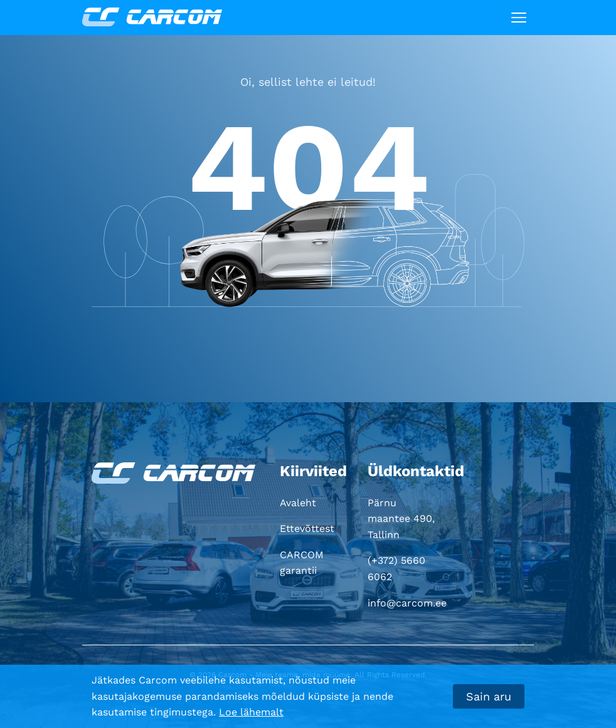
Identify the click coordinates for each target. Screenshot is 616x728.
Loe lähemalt (251, 712)
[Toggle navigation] (519, 18)
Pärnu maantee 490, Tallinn (401, 519)
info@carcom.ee (407, 603)
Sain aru (488, 696)
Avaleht (298, 503)
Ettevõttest (307, 528)
